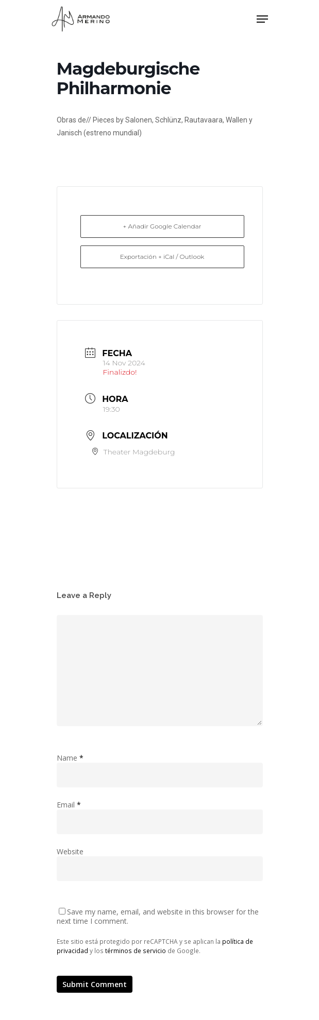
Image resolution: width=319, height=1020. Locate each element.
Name (70, 758)
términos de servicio (135, 950)
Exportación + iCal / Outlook (162, 256)
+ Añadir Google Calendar (162, 226)
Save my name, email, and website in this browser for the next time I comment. (158, 916)
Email (69, 805)
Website (70, 851)
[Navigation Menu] (262, 19)
